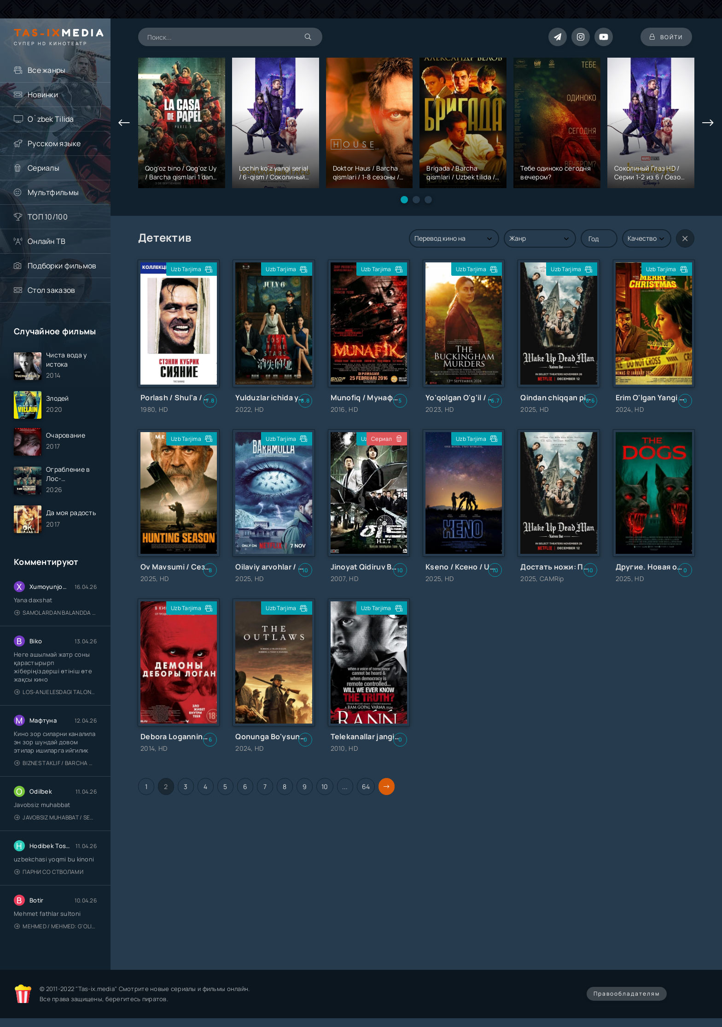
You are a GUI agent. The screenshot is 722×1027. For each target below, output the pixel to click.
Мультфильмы (53, 192)
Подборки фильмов (62, 266)
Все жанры (47, 70)
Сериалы (43, 168)
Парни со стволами (48, 872)
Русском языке (54, 143)
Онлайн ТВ (47, 241)
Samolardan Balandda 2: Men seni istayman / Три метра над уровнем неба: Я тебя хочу (55, 613)
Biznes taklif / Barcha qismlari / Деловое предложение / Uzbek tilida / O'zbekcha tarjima (55, 763)
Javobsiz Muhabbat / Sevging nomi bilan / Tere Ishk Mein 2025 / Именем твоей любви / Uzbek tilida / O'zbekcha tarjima (55, 817)
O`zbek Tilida (51, 119)
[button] (404, 199)
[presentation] (124, 123)
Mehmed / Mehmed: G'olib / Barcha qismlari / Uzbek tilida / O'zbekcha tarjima (55, 926)
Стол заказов (51, 290)
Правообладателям (627, 993)
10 (324, 786)
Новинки (43, 94)
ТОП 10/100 (48, 217)
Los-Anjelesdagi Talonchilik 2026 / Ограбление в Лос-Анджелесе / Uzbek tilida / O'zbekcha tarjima (55, 692)
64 (366, 786)
